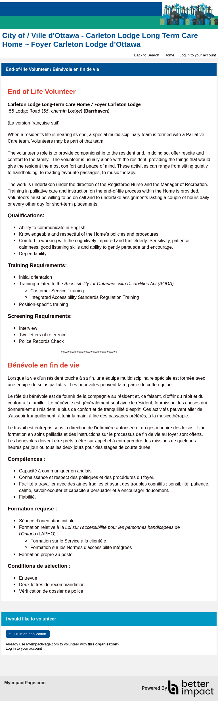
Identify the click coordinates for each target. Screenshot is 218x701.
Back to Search (146, 55)
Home (169, 55)
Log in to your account (198, 55)
